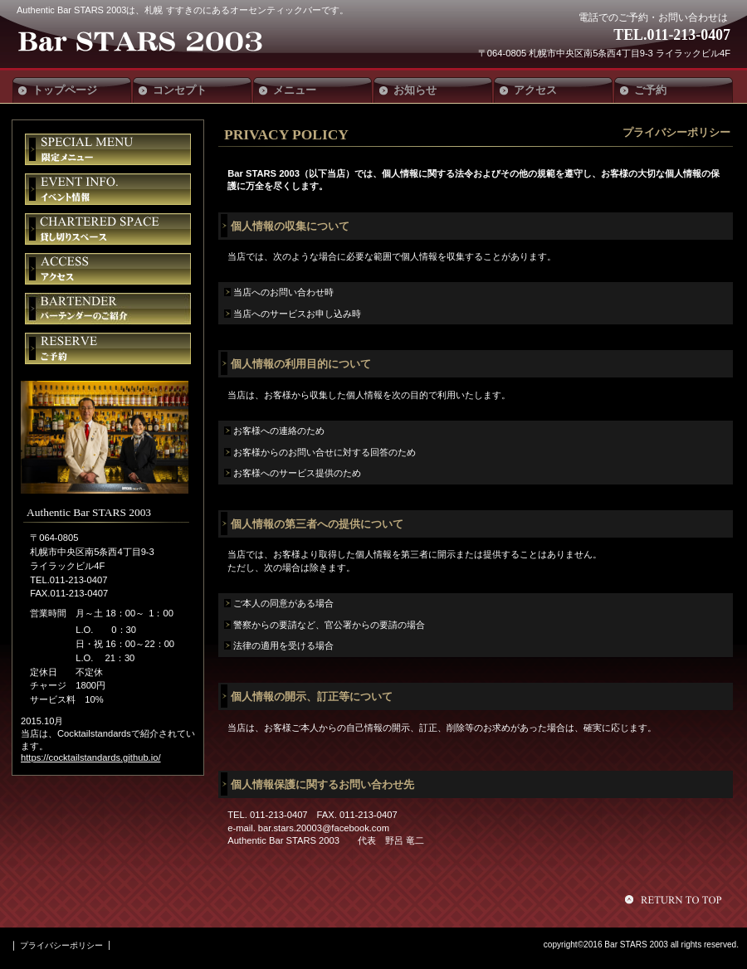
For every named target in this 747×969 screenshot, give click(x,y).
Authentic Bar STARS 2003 (139, 43)
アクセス (108, 269)
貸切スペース (108, 229)
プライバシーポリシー (61, 945)
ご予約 (108, 348)
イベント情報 (108, 189)
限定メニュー (108, 149)
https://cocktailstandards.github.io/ (91, 757)
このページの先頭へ (675, 899)
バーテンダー (108, 308)
